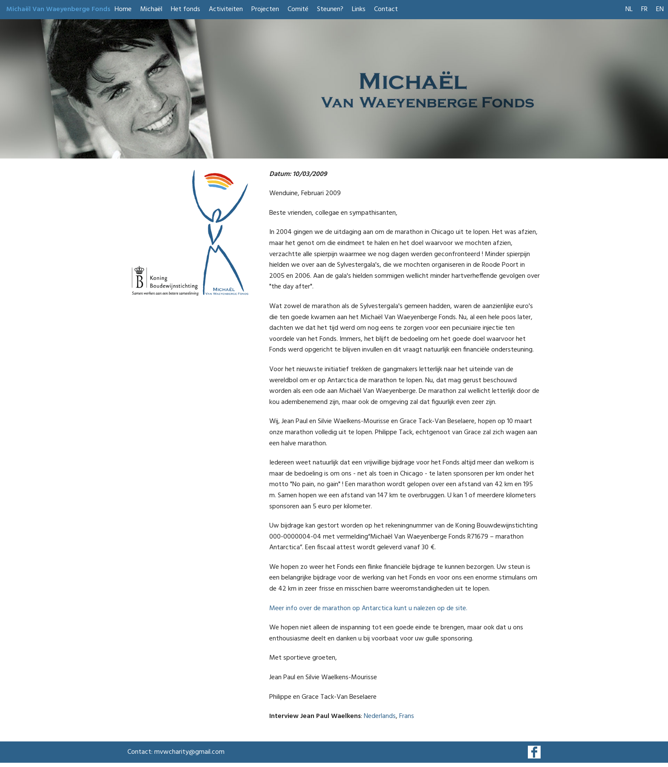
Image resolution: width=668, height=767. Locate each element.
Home (123, 9)
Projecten (265, 9)
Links (359, 9)
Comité (298, 9)
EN (660, 9)
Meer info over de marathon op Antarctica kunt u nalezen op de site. (368, 608)
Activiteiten (226, 9)
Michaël (151, 9)
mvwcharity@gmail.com (189, 752)
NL (629, 9)
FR (644, 9)
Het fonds (185, 9)
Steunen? (330, 9)
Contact (386, 9)
